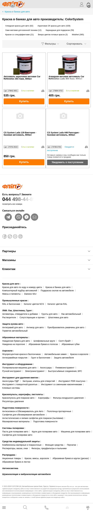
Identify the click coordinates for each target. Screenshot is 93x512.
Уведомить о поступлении (67, 162)
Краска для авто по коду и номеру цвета (22, 287)
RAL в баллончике (11, 304)
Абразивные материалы (15, 337)
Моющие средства (54, 445)
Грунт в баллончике (40, 357)
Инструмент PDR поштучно (71, 381)
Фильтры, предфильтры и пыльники (49, 448)
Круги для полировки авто (44, 431)
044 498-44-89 (46, 199)
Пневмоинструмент (64, 367)
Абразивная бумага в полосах (43, 344)
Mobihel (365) (78, 34)
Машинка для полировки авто (75, 431)
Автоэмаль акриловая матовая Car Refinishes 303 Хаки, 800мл (22, 77)
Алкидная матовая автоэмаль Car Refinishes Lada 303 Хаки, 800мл (69, 77)
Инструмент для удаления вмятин (20, 377)
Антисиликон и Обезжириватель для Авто (22, 411)
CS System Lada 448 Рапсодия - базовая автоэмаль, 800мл (63, 134)
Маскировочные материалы (16, 421)
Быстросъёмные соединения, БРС (65, 371)
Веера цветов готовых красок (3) (53, 34)
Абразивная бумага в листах (16, 462)
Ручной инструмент (11, 371)
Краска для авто (11, 284)
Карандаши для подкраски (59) (60, 30)
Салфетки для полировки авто (17, 435)
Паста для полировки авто (15, 431)
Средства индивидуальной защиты (21, 441)
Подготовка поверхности (16, 408)
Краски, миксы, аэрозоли (37, 458)
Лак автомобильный (71, 314)
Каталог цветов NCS (34, 304)
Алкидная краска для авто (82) (19, 26)
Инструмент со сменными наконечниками (61, 384)
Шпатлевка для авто (58, 317)
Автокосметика (10, 468)
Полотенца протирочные (59, 411)
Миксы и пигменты (11, 294)
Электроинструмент (35, 371)
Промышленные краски (15, 300)
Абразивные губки (71, 344)
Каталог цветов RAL (57, 304)
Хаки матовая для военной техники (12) (23, 30)
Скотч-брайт (65, 341)
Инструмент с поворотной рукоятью (19, 384)
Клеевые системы (11, 388)
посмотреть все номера (12, 204)
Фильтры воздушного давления (68, 398)
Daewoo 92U (30, 294)
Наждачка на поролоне (13, 344)
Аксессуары (46, 367)
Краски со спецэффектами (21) (19, 34)
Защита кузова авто (13, 324)
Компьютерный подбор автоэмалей (19, 290)
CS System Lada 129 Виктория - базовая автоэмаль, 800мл (20, 134)
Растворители (9, 317)
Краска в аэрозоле (79, 354)
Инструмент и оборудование (18, 364)
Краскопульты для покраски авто (18, 398)
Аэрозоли (8, 350)
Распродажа (9, 455)
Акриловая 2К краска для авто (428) (54, 26)
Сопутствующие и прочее (32, 317)
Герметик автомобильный (15, 331)
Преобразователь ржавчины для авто (65, 327)
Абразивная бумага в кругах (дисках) (71, 458)
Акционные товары (11, 458)
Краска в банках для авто (57, 287)
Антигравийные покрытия (14, 357)
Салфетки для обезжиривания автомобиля (23, 414)
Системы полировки (13, 428)
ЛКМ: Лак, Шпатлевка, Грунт (17, 310)
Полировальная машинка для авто (19, 367)
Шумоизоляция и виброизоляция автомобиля (26, 474)
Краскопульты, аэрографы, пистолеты (23, 394)
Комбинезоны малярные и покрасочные (22, 445)
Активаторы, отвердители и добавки (20, 314)
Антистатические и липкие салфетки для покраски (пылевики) (32, 418)
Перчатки (71, 445)
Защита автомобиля (64, 357)
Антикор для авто (35, 327)
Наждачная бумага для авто (16, 341)
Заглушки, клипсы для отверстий (39, 381)
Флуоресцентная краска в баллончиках (21, 354)
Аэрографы (43, 398)
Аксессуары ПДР (10, 381)
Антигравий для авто (12, 327)
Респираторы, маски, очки (15, 448)
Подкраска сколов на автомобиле (57, 290)
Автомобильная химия (55, 354)
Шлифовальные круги (44, 341)
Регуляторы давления (13, 401)
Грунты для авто (50, 314)
